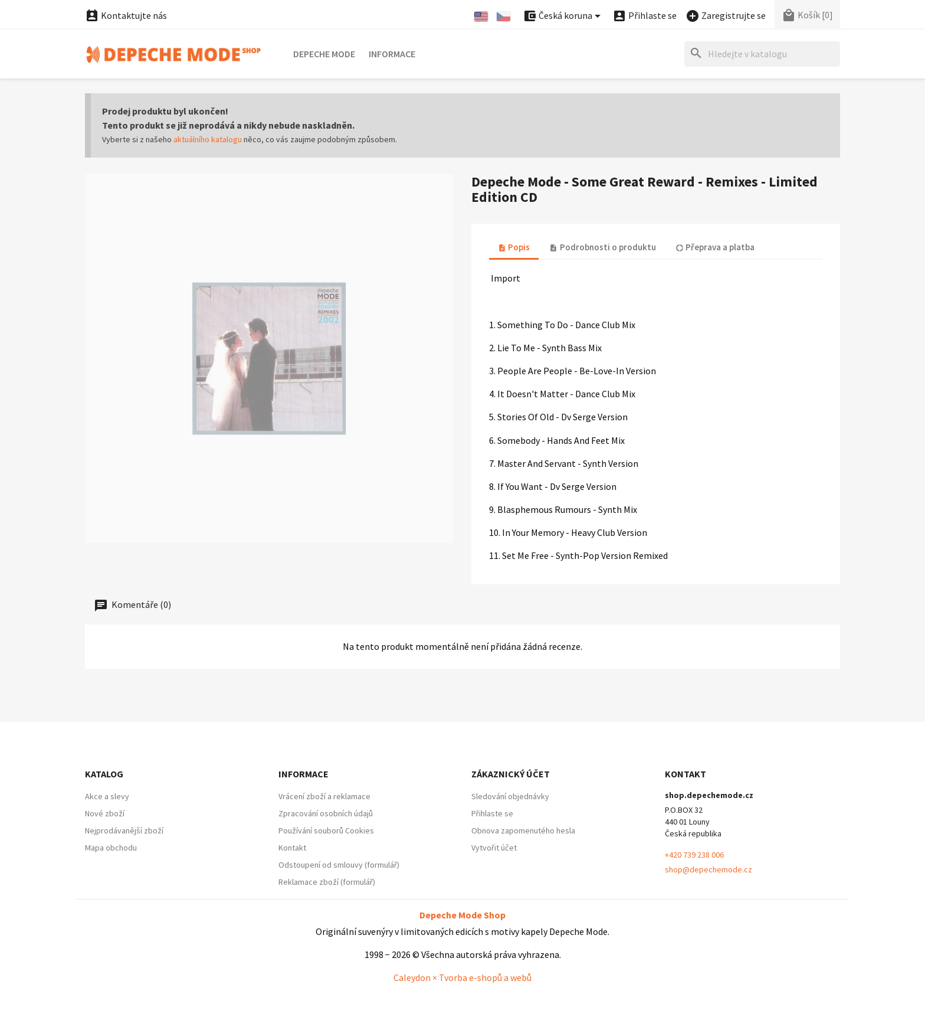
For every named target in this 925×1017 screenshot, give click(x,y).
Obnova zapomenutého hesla (523, 830)
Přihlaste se (492, 813)
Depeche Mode (324, 54)
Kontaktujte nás (126, 15)
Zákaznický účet (510, 774)
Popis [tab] (514, 247)
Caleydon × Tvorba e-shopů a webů (462, 977)
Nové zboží (104, 813)
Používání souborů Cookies (326, 830)
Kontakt (292, 847)
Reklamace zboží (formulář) (326, 882)
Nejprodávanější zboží (124, 830)
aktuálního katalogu (207, 139)
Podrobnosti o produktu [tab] (602, 247)
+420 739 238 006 (694, 854)
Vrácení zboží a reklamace (324, 796)
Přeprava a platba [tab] (715, 247)
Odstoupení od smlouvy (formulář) (338, 864)
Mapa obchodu (111, 847)
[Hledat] (762, 54)
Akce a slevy (107, 796)
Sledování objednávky (510, 796)
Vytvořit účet (494, 847)
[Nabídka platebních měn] (564, 16)
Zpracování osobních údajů (325, 813)
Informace (392, 54)
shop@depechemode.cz (708, 869)
